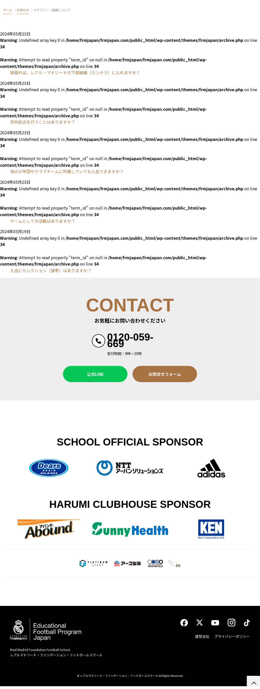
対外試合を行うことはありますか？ (42, 122)
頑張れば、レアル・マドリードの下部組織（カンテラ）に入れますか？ (75, 72)
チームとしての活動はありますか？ (42, 221)
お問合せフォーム (165, 374)
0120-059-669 (130, 340)
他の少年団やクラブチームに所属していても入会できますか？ (67, 171)
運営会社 (202, 639)
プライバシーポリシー (232, 639)
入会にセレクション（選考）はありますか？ (50, 270)
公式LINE (95, 374)
